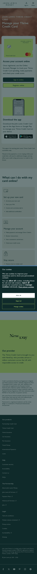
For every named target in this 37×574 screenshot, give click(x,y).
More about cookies (26, 287)
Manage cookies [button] (18, 306)
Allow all (18, 295)
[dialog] (18, 288)
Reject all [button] (18, 301)
